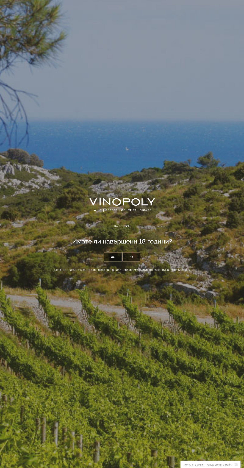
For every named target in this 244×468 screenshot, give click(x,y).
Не (131, 257)
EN (127, 226)
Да (113, 257)
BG (116, 226)
